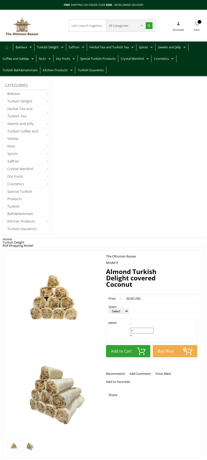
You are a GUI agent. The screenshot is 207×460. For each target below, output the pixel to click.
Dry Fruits (63, 58)
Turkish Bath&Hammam (20, 70)
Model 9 (112, 262)
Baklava (21, 47)
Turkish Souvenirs (91, 70)
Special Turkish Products (98, 58)
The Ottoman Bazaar (121, 256)
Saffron (74, 47)
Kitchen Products (55, 70)
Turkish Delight (48, 47)
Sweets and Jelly (169, 47)
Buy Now (175, 351)
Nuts (42, 58)
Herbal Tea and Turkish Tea (109, 47)
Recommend (115, 373)
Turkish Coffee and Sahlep (22, 135)
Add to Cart (128, 351)
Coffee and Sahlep (15, 58)
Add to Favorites (118, 381)
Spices (143, 47)
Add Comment (140, 373)
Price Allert (163, 373)
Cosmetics (161, 58)
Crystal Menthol (132, 58)
